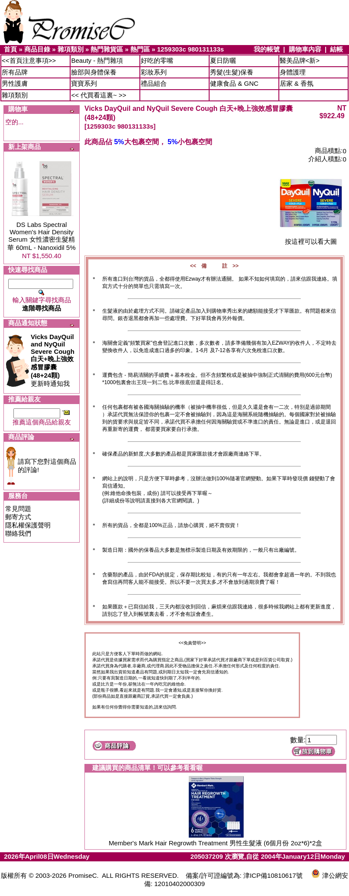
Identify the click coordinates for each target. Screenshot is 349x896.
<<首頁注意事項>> (29, 60)
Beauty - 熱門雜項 (97, 60)
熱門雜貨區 (106, 49)
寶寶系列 (84, 83)
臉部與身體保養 (93, 72)
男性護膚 (15, 83)
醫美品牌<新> (300, 60)
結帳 (336, 49)
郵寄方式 (18, 517)
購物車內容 (305, 49)
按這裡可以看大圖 (310, 238)
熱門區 (140, 49)
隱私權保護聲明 (28, 525)
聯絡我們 (18, 533)
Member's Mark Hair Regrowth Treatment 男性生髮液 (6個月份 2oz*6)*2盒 (215, 843)
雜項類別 (71, 49)
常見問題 (18, 508)
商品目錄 (37, 49)
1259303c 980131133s (190, 49)
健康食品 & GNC (234, 83)
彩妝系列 (154, 72)
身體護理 (293, 72)
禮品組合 (154, 83)
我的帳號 (267, 49)
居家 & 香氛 (296, 83)
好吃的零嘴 (157, 60)
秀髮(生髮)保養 (231, 72)
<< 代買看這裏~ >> (98, 95)
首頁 (10, 49)
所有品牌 (15, 72)
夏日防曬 (223, 60)
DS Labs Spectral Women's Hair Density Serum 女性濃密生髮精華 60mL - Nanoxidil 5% (41, 236)
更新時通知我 (52, 360)
